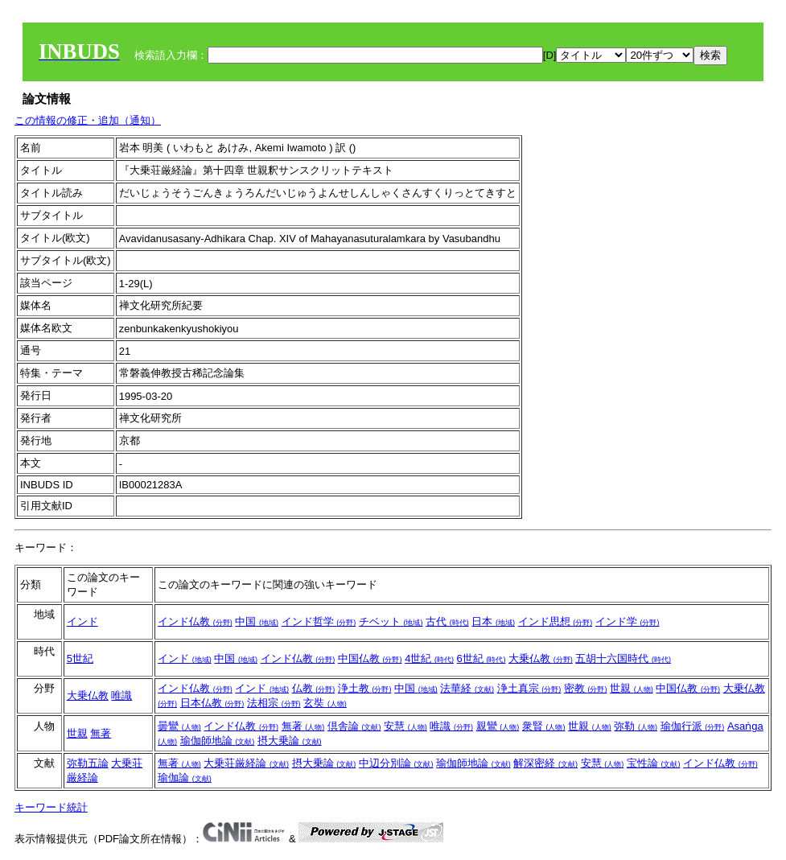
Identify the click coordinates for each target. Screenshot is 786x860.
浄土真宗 (529, 688)
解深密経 (545, 763)
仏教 (313, 688)
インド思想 (555, 621)
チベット (391, 621)
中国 (256, 621)
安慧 (405, 726)
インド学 (627, 621)
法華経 (467, 688)
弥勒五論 (88, 763)
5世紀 (80, 658)
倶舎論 (354, 726)
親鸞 (498, 726)
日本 (493, 621)
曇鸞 (179, 726)
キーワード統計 (51, 807)
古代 (447, 621)
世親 (631, 688)
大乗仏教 (540, 658)
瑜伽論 (185, 778)
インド (82, 621)
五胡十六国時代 (623, 658)
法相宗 (274, 703)
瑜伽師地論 (217, 740)
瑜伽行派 (692, 726)
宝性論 (654, 763)
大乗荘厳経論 (246, 763)
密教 (585, 688)
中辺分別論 (396, 763)
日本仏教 (212, 703)
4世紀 (429, 658)
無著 (100, 733)
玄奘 (325, 703)
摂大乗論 (289, 740)
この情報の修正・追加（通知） (87, 120)
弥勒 (635, 726)
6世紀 (481, 658)
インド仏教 (195, 621)
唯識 (121, 695)
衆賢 (544, 726)
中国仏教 (370, 658)
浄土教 (365, 688)
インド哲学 (319, 621)
